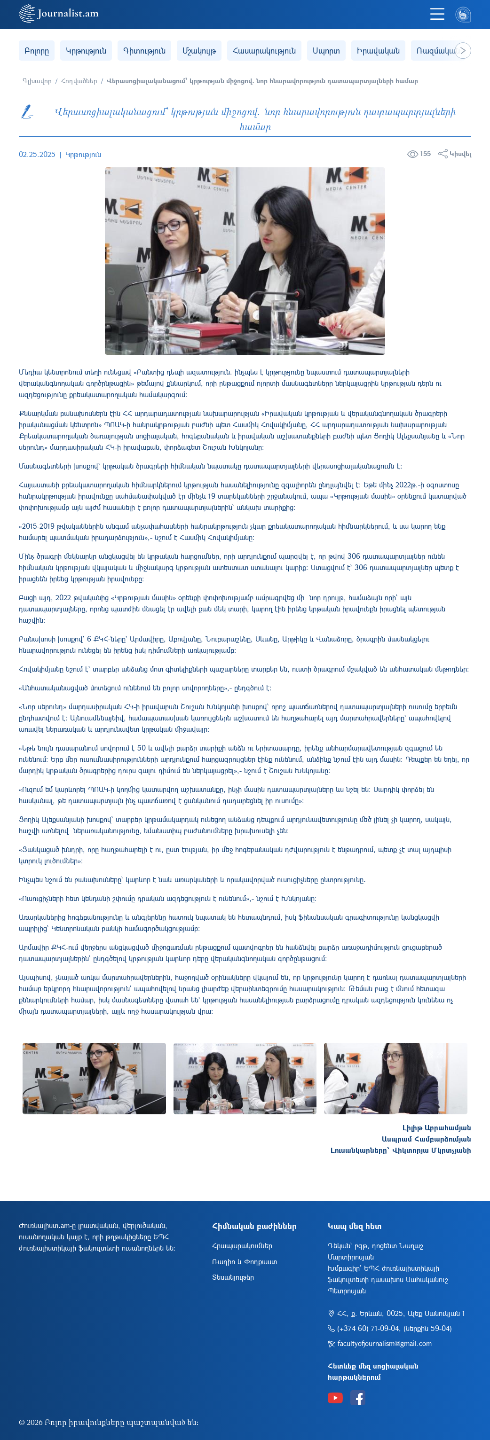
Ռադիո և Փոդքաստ (244, 1261)
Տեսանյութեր (233, 1277)
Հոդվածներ (79, 80)
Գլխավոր (37, 80)
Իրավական (378, 50)
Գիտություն (144, 50)
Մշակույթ (199, 50)
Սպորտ (326, 50)
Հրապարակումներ (242, 1245)
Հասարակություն (264, 50)
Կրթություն (86, 50)
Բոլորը (36, 50)
